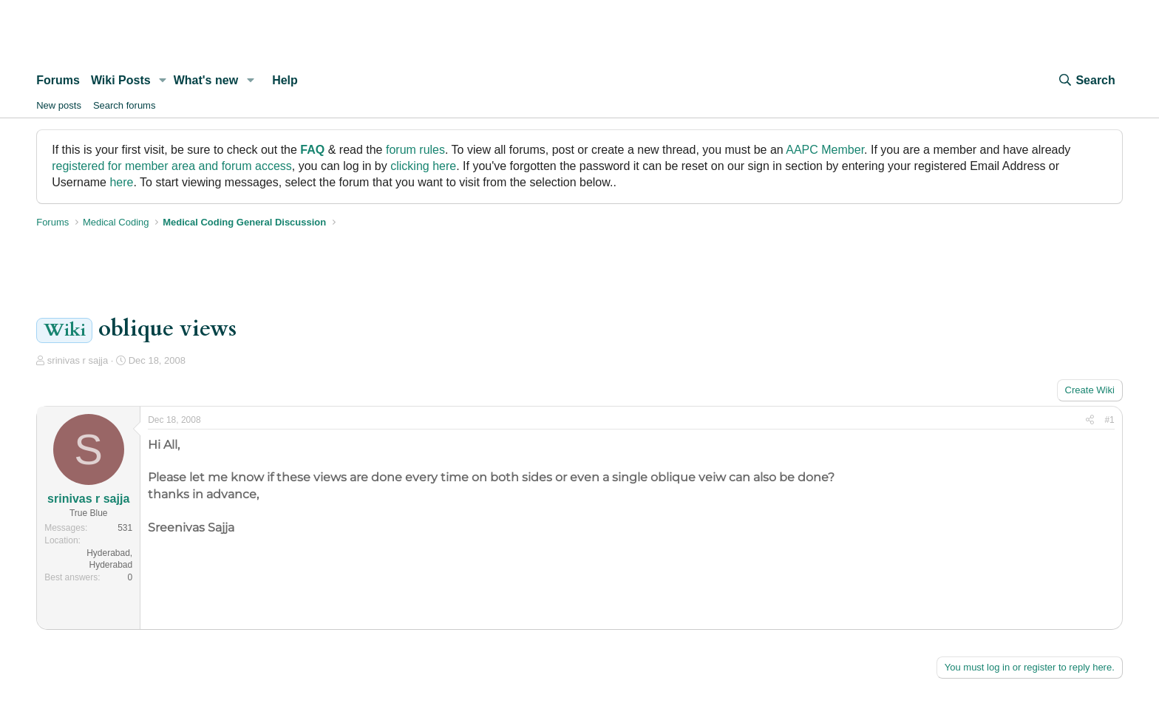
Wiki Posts (121, 80)
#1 (1109, 420)
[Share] (1090, 420)
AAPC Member (825, 149)
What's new (206, 80)
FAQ (312, 149)
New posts (58, 105)
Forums (58, 80)
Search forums (124, 105)
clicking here (423, 166)
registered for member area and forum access (172, 166)
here (121, 182)
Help (285, 80)
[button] (163, 81)
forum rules (415, 149)
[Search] (1086, 81)
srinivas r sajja (77, 360)
